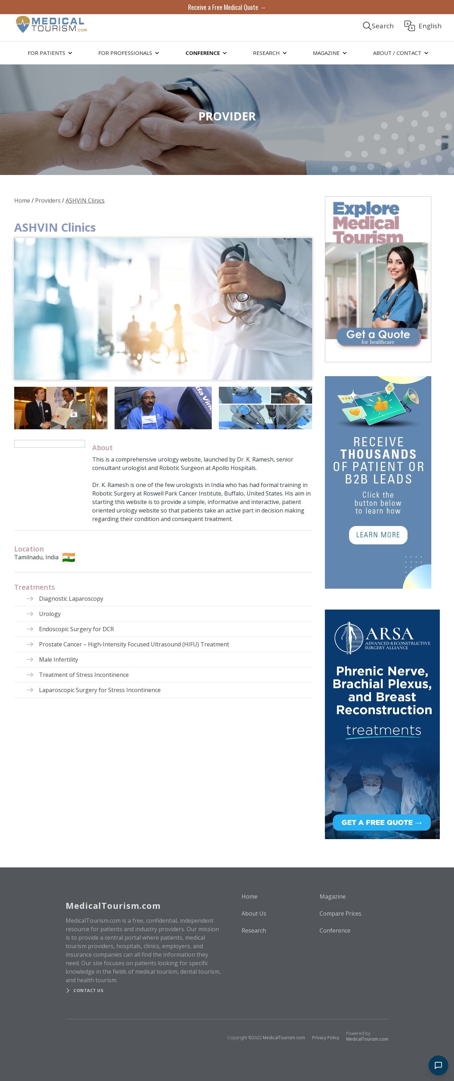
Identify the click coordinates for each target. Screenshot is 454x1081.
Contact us (88, 990)
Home (22, 200)
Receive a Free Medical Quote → (227, 7)
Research (254, 930)
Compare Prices (340, 913)
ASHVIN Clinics (85, 200)
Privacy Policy (325, 1038)
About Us (254, 913)
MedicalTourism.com (284, 1038)
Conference (335, 930)
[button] (48, 52)
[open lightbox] (163, 309)
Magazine (333, 896)
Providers (48, 200)
